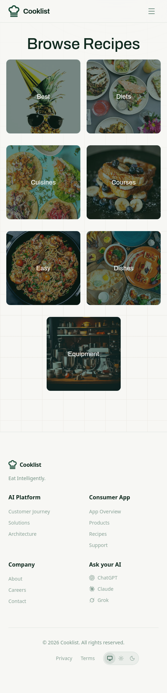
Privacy (64, 658)
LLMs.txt (37, 658)
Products (99, 522)
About (15, 578)
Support (98, 545)
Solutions (19, 522)
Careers (17, 590)
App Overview (105, 511)
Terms (88, 658)
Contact (17, 601)
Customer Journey (29, 511)
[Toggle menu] (152, 11)
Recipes (98, 534)
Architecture (22, 534)
